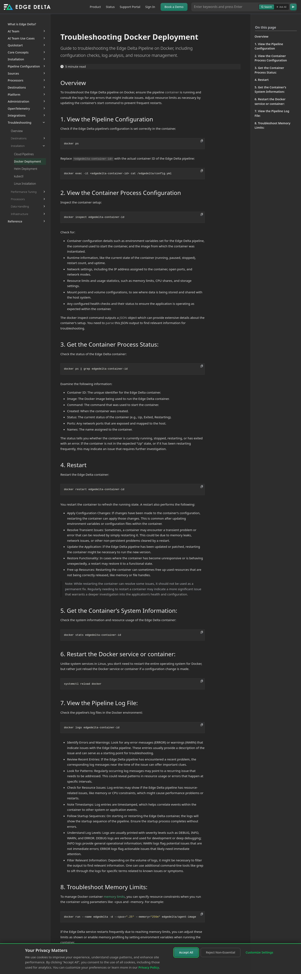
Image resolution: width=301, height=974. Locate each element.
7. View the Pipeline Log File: (272, 113)
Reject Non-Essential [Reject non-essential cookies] (220, 952)
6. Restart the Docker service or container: (270, 101)
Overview (261, 36)
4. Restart (262, 80)
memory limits (114, 896)
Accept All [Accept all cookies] (186, 952)
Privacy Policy (148, 967)
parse (110, 323)
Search (266, 6)
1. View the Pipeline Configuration (269, 46)
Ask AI (281, 6)
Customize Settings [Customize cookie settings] (259, 952)
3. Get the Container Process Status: (269, 70)
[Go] (293, 7)
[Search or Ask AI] (224, 7)
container (172, 92)
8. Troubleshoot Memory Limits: (272, 125)
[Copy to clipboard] (202, 141)
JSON (123, 317)
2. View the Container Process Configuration (271, 58)
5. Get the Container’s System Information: (270, 89)
